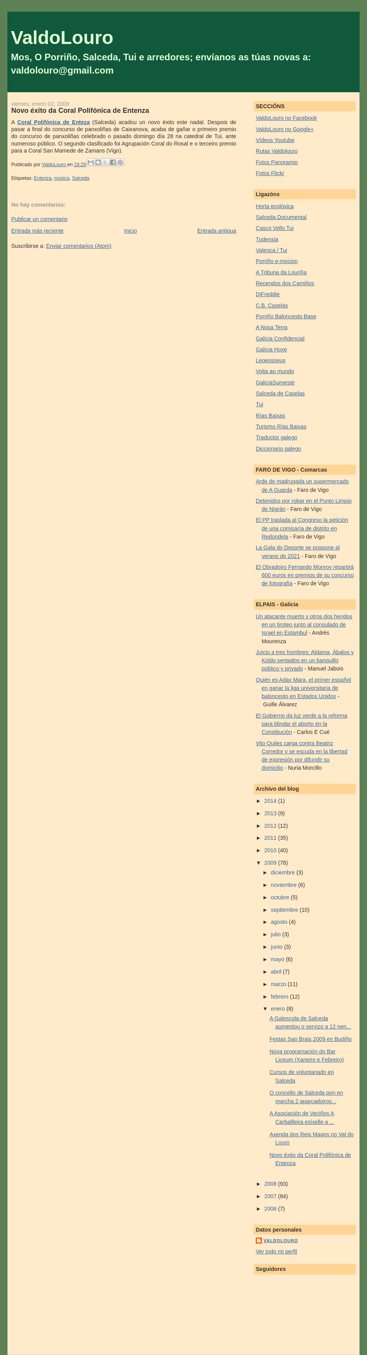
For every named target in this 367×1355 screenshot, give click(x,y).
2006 (271, 1209)
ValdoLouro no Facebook (286, 118)
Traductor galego (276, 437)
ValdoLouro (62, 37)
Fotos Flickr (270, 173)
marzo (279, 984)
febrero (280, 996)
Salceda (81, 178)
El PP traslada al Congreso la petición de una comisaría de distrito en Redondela (302, 528)
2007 (271, 1196)
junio (277, 947)
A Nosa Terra (272, 327)
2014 (271, 801)
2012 (271, 826)
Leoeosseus (270, 360)
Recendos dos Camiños (285, 283)
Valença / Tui (271, 250)
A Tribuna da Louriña (281, 272)
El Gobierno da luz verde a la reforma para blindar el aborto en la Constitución (301, 724)
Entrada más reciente (37, 231)
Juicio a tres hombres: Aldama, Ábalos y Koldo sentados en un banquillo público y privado (305, 660)
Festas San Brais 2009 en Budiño (311, 1039)
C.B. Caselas (272, 305)
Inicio (130, 231)
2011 (271, 838)
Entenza (42, 178)
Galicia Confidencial (280, 338)
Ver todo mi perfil (276, 1251)
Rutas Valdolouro (277, 151)
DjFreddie (267, 294)
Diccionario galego (278, 449)
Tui (259, 404)
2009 (271, 863)
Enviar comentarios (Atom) (79, 246)
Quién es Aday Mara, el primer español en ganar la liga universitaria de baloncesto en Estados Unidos (303, 688)
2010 (271, 850)
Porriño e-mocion (277, 261)
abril (277, 972)
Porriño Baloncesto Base (286, 316)
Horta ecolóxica (275, 206)
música (61, 178)
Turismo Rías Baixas (281, 426)
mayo (278, 959)
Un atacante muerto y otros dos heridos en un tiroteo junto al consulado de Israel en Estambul (304, 624)
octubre (281, 897)
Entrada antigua (216, 231)
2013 (271, 813)
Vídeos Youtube (275, 140)
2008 (271, 1184)
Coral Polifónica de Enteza (53, 122)
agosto (280, 922)
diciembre (283, 872)
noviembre (284, 885)
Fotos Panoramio (277, 162)
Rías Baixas (270, 415)
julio (276, 934)
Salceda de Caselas (280, 393)
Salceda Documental (281, 217)
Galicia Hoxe (271, 349)
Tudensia (267, 239)
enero (278, 1009)
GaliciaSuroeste (275, 382)
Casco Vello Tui (275, 228)
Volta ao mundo (275, 371)
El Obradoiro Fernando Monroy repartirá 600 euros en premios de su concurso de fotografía (305, 575)
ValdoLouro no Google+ (285, 129)
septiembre (285, 910)
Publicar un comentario (39, 219)
